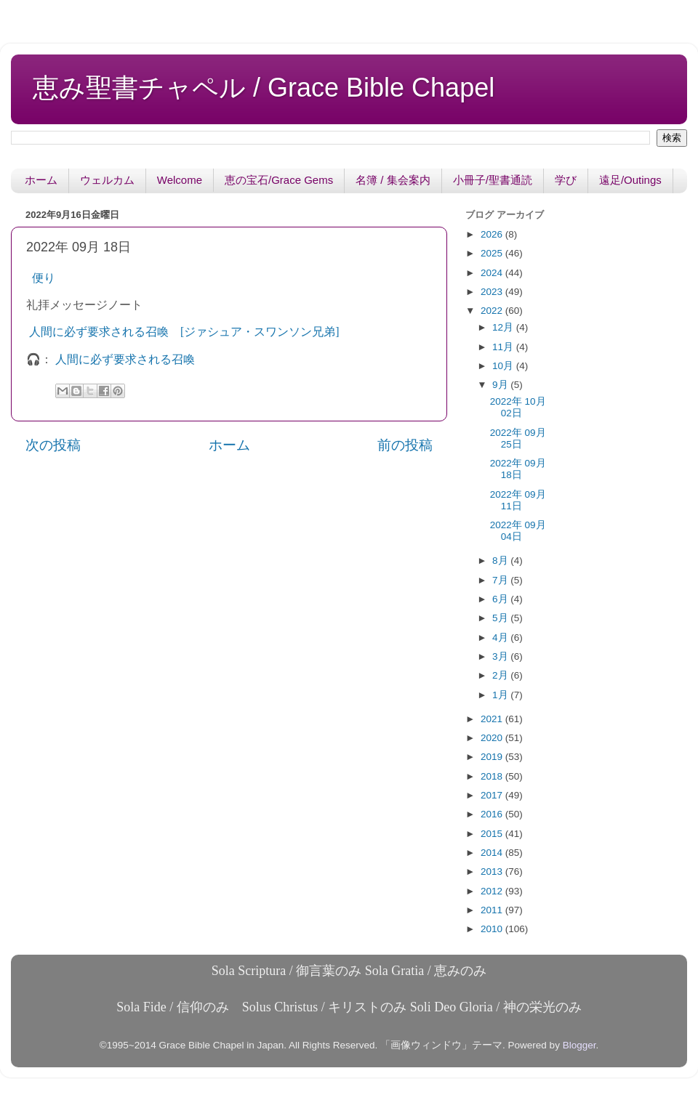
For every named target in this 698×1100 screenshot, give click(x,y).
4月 (501, 637)
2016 (493, 814)
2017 (493, 795)
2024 (493, 272)
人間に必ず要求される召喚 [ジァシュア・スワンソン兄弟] (184, 331)
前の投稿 (405, 445)
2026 (493, 234)
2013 (493, 871)
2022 (493, 310)
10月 (504, 365)
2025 (493, 253)
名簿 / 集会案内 (393, 180)
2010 (493, 928)
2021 (493, 718)
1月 (501, 694)
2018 (493, 776)
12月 (504, 327)
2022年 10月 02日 (518, 407)
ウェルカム (107, 180)
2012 (493, 891)
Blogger (579, 1045)
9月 (501, 384)
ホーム (41, 180)
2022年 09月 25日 (518, 438)
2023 (493, 291)
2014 (493, 852)
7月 (501, 580)
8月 (501, 560)
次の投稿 (53, 445)
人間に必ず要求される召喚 (125, 359)
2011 (493, 910)
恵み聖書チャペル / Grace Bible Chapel (263, 87)
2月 (501, 675)
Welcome (179, 180)
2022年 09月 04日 (518, 530)
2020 (493, 737)
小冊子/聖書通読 (492, 180)
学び (566, 180)
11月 (504, 346)
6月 (501, 599)
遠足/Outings (630, 180)
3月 (501, 656)
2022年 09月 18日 (518, 469)
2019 (493, 756)
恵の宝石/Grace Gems (279, 180)
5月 (501, 617)
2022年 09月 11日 (518, 500)
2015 (493, 833)
